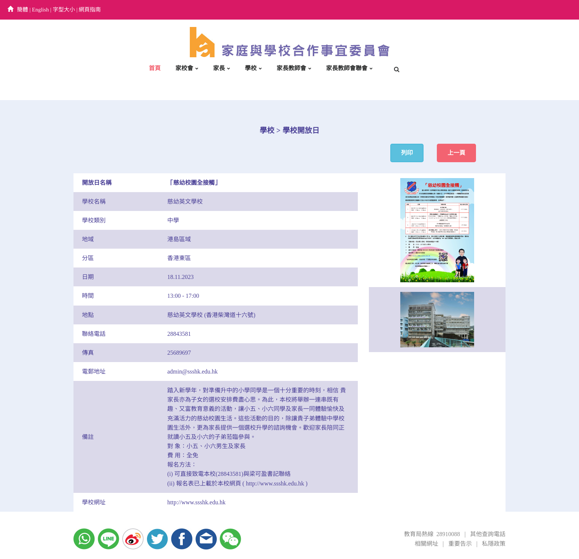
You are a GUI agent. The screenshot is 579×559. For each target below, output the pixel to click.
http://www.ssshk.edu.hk (196, 502)
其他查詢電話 (488, 534)
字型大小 (64, 10)
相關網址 (426, 544)
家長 (219, 68)
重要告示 (460, 544)
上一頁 (456, 153)
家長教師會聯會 (346, 68)
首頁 (155, 68)
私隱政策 (494, 544)
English (40, 10)
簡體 (22, 10)
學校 (251, 68)
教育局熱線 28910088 (432, 534)
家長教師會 (291, 68)
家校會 (184, 68)
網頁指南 (90, 10)
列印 (407, 153)
